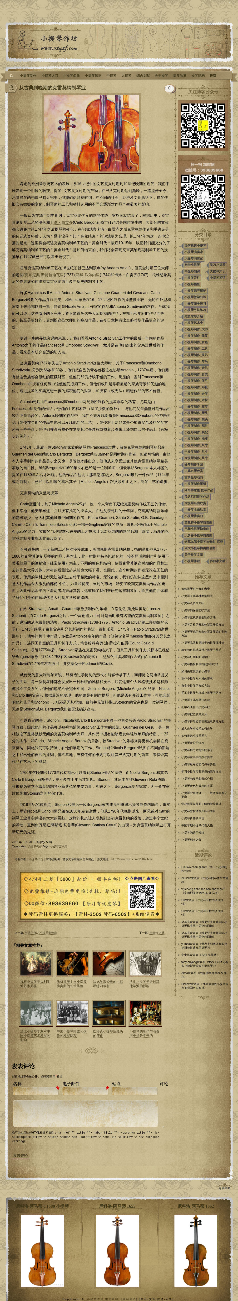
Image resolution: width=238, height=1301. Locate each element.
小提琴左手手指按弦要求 (197, 757)
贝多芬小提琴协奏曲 (198, 535)
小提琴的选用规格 (192, 832)
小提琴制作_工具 (196, 348)
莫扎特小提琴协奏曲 (198, 522)
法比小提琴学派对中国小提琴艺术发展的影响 (35, 1035)
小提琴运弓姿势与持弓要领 (198, 764)
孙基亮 (185, 922)
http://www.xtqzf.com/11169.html (132, 859)
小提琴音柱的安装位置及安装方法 (202, 624)
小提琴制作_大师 (196, 329)
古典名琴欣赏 (193, 471)
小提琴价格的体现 (192, 818)
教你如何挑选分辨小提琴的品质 (201, 650)
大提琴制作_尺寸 (196, 458)
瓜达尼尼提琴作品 (196, 496)
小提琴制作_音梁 (196, 374)
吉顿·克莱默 (208, 955)
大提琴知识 (217, 271)
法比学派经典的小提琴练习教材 (108, 984)
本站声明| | (114, 1298)
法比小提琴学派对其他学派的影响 (144, 984)
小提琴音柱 (192, 278)
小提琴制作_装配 (196, 432)
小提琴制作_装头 (196, 419)
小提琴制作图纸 (195, 484)
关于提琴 (161, 76)
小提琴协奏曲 (193, 516)
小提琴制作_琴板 (196, 387)
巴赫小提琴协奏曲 (196, 529)
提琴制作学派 (193, 464)
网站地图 (129, 1298)
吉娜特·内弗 (156, 932)
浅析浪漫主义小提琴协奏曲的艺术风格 (72, 984)
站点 (116, 1083)
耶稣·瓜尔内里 (87, 275)
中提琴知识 (192, 271)
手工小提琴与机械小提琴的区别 (201, 693)
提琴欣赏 (179, 76)
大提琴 (126, 76)
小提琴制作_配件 (196, 426)
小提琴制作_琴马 (196, 361)
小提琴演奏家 (193, 252)
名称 (17, 1083)
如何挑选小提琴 (195, 245)
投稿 (213, 76)
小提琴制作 (28, 76)
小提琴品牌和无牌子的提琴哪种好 (202, 642)
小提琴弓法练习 (195, 310)
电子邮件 (71, 1083)
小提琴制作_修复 (196, 335)
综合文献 (143, 76)
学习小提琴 (217, 265)
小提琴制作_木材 (196, 400)
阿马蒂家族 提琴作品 (198, 490)
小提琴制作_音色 (196, 342)
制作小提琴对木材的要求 (197, 678)
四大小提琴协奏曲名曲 (199, 548)
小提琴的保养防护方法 (195, 610)
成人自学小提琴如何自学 (197, 728)
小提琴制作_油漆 (196, 439)
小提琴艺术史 (58, 846)
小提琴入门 (49, 76)
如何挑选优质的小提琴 (195, 671)
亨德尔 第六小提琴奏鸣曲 (41, 932)
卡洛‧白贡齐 (61, 222)
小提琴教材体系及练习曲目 (198, 811)
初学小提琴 (192, 265)
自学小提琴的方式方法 (195, 685)
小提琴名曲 (71, 76)
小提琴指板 (192, 284)
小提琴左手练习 (195, 303)
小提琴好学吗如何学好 (195, 657)
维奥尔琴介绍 (193, 316)
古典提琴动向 (193, 477)
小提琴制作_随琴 (196, 406)
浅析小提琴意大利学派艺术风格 (35, 984)
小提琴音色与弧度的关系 (197, 786)
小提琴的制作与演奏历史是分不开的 (144, 1033)
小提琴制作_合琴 (196, 393)
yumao (185, 944)
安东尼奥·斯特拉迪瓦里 (44, 275)
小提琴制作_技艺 (196, 355)
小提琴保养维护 (195, 290)
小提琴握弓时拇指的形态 (197, 750)
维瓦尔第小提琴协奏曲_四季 (203, 542)
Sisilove (186, 984)
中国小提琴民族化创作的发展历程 (72, 1033)
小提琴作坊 (36, 859)
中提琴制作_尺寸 (196, 451)
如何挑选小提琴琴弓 (194, 735)
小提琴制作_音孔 (196, 368)
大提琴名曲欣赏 (195, 503)
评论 (164, 1083)
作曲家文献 (217, 561)
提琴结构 (198, 76)
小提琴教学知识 (195, 297)
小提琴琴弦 (217, 278)
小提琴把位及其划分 (194, 714)
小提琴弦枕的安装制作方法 (198, 617)
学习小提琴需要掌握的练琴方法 (201, 771)
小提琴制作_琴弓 (196, 381)
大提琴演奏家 (193, 258)
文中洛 (185, 955)
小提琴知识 (93, 76)
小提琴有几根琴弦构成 (195, 700)
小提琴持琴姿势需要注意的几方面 (202, 721)
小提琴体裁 (192, 561)
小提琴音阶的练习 (192, 743)
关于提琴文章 (193, 554)
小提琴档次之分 (191, 839)
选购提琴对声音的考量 (195, 589)
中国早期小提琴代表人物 (197, 825)
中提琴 (111, 76)
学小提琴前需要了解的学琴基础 (201, 804)
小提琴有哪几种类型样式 (197, 596)
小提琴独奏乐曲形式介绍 (197, 778)
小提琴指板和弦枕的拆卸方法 (199, 664)
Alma (184, 973)
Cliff (183, 900)
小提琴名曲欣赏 (195, 509)
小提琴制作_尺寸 (196, 445)
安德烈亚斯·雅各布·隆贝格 (200, 893)
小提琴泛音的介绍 (192, 603)
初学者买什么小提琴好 (195, 707)
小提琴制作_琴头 (196, 413)
